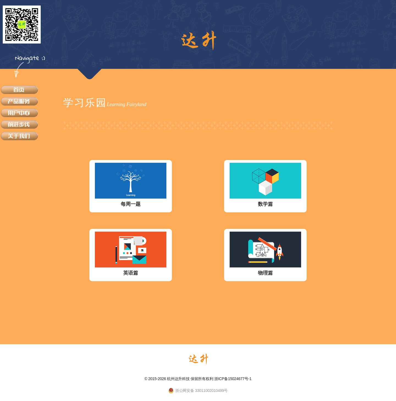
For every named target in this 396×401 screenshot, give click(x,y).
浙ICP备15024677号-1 (233, 378)
